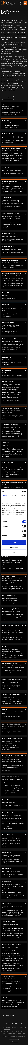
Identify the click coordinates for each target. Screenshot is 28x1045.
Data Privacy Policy (14, 1039)
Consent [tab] (5, 495)
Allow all (14, 542)
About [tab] (23, 495)
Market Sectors (8, 1015)
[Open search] (20, 3)
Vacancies (14, 1023)
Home (7, 1023)
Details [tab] (14, 495)
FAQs (20, 1023)
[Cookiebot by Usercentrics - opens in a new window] (20, 491)
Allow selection (14, 547)
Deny (14, 552)
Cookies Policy (14, 1042)
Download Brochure (8, 98)
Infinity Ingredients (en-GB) (8, 3)
